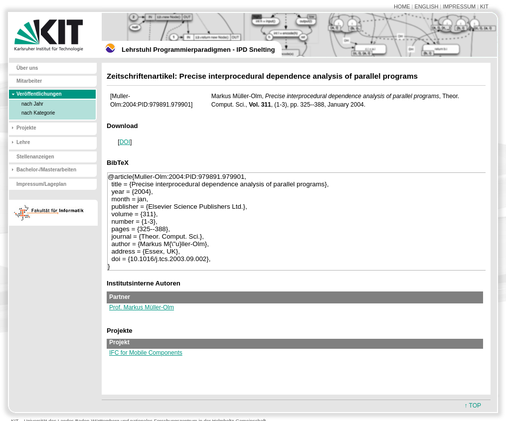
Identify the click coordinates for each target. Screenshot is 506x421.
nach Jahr (32, 104)
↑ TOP (472, 406)
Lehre (23, 142)
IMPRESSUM (459, 6)
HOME (402, 6)
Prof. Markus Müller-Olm (141, 307)
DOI (125, 142)
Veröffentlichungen (39, 94)
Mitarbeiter (29, 81)
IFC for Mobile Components (145, 352)
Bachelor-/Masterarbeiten (46, 169)
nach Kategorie (38, 113)
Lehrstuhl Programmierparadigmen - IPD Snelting (198, 49)
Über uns (27, 68)
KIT (484, 6)
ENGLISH (426, 6)
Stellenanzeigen (35, 156)
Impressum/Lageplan (41, 184)
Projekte (26, 128)
